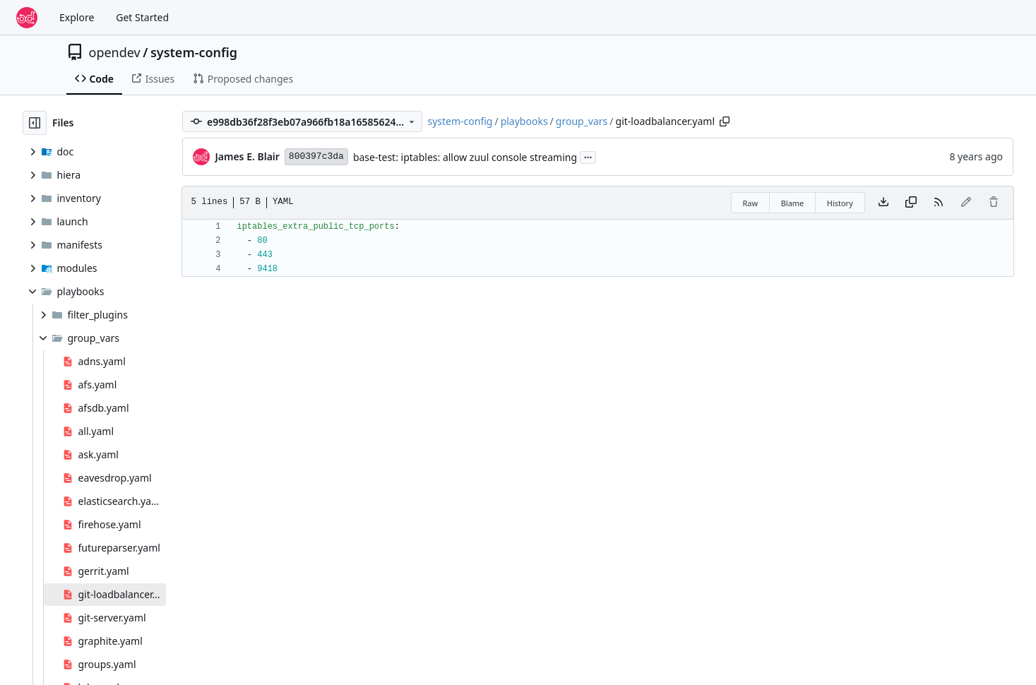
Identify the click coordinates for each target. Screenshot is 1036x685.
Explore (76, 17)
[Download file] (883, 203)
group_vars (582, 121)
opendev (115, 52)
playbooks (524, 121)
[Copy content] (911, 203)
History (840, 203)
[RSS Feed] (938, 203)
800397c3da (316, 156)
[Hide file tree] (35, 123)
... (588, 156)
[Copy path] (725, 121)
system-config (193, 52)
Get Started (142, 17)
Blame (792, 203)
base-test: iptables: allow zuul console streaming (465, 157)
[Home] (27, 17)
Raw (750, 203)
